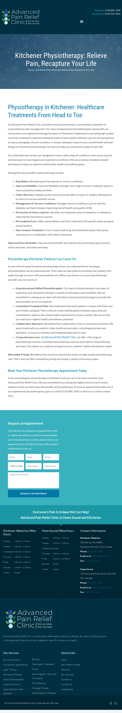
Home (31, 69)
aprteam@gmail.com (101, 555)
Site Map (53, 702)
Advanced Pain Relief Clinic (59, 336)
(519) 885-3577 (92, 559)
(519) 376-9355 (94, 581)
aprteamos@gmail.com (102, 585)
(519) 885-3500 (94, 550)
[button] (81, 21)
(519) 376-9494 (92, 590)
